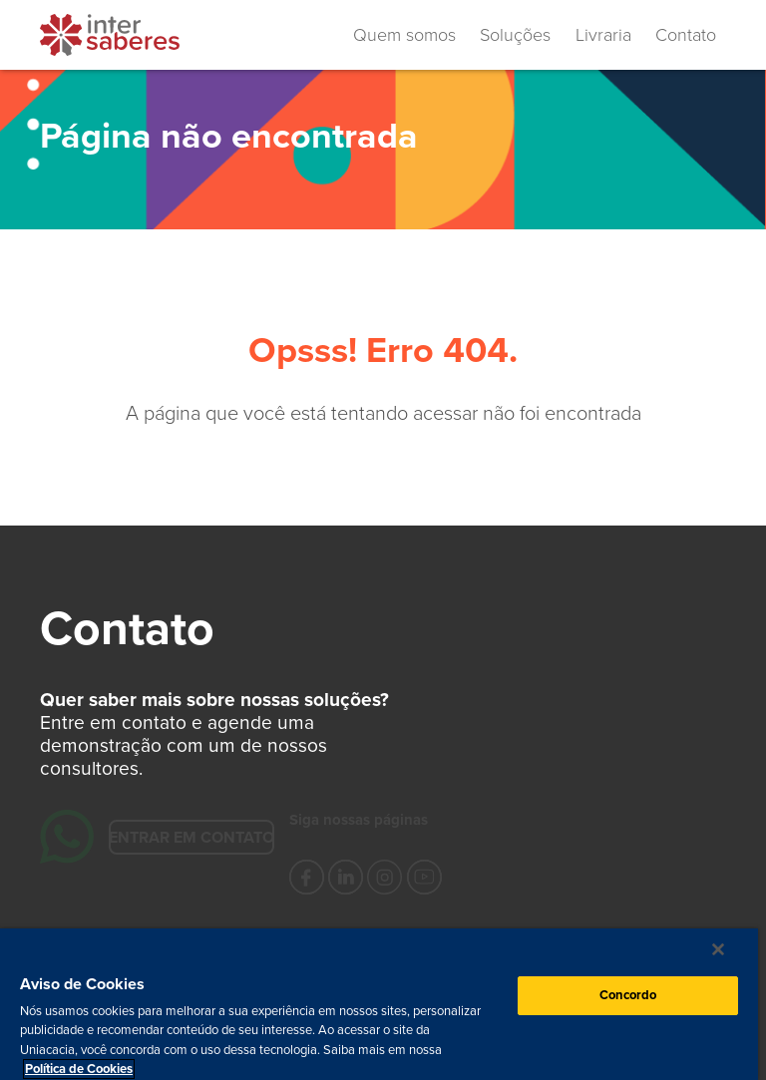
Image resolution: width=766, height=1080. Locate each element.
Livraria (603, 35)
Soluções (515, 35)
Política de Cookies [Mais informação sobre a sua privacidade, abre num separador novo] (79, 1069)
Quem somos (404, 35)
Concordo (628, 995)
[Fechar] (718, 949)
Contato (685, 35)
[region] (379, 1004)
